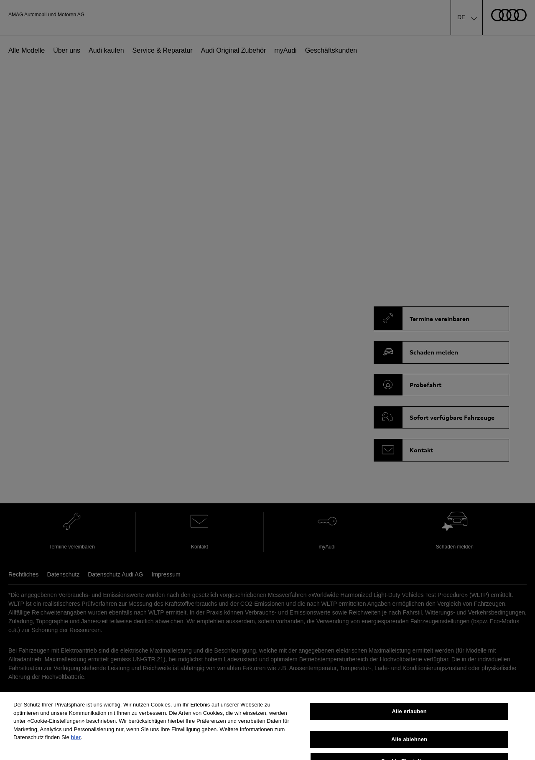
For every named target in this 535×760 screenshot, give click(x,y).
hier (76, 742)
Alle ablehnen (409, 743)
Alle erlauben (409, 716)
